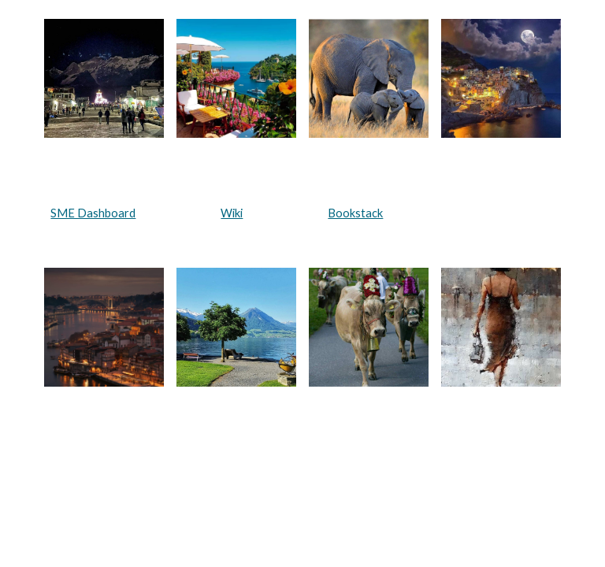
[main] (302, 213)
